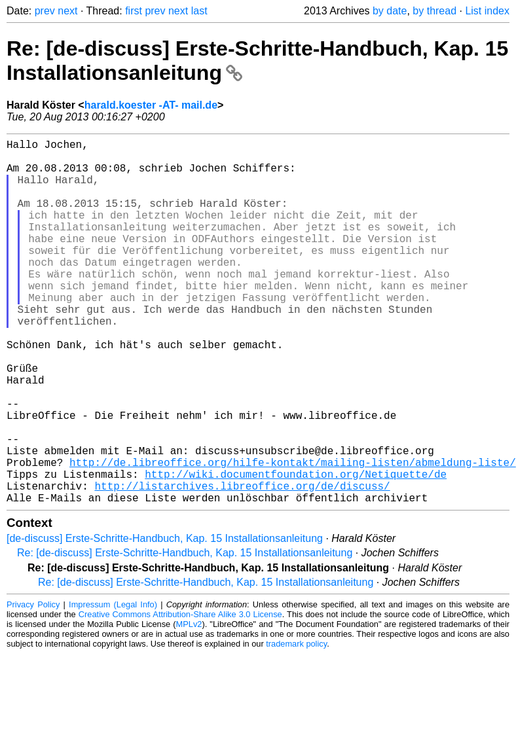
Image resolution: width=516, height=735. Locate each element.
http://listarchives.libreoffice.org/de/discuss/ (242, 564)
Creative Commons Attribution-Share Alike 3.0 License (180, 695)
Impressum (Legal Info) (113, 685)
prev (45, 10)
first (133, 10)
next (67, 10)
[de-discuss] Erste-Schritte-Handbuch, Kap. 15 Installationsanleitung (165, 619)
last (199, 10)
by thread (434, 10)
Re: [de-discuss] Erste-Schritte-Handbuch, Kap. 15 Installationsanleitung (184, 633)
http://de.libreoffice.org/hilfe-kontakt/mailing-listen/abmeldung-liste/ (292, 535)
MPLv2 (189, 705)
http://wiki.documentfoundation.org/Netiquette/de (296, 550)
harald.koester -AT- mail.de (150, 105)
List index (487, 10)
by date (390, 10)
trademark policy (296, 725)
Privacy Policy (33, 685)
